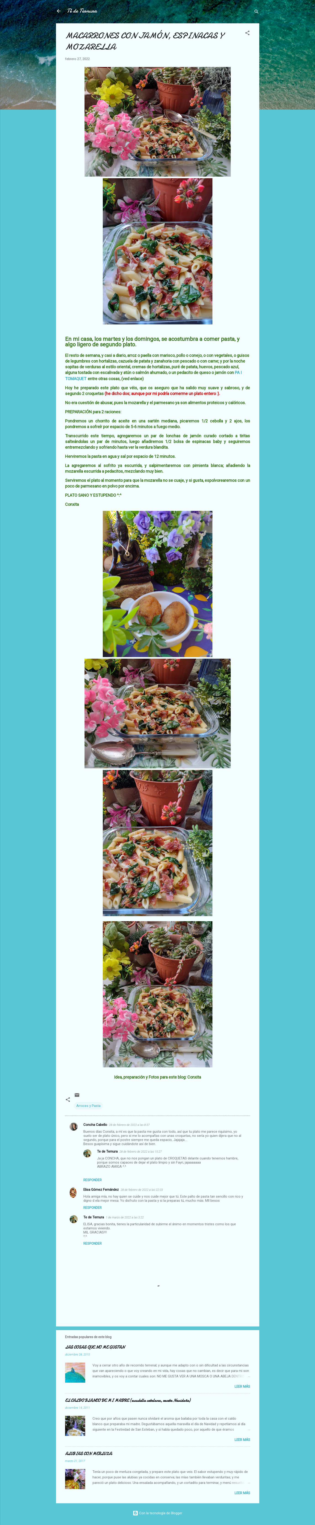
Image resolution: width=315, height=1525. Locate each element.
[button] (247, 33)
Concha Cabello (95, 1125)
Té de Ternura (82, 11)
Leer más (242, 1386)
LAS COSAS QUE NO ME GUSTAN (94, 1347)
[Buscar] (256, 12)
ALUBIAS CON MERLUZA (88, 1454)
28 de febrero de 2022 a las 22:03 (142, 1189)
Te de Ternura (107, 1151)
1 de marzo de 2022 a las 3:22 (125, 1217)
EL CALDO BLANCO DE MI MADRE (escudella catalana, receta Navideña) (127, 1400)
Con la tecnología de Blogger (157, 1513)
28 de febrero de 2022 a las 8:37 (129, 1125)
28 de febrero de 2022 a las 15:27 (140, 1151)
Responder (92, 1180)
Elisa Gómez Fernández (101, 1190)
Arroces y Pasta (88, 1106)
